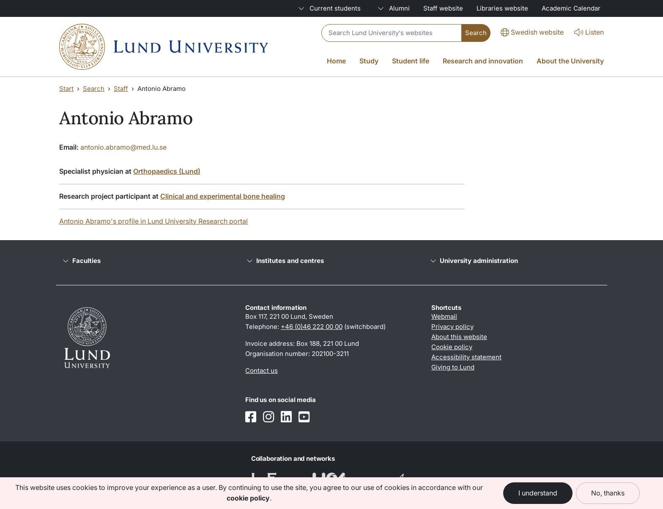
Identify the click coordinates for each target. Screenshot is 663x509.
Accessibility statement (466, 357)
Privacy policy (452, 327)
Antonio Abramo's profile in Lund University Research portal (153, 221)
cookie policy (248, 498)
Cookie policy (451, 347)
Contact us (261, 371)
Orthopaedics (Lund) (166, 171)
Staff (121, 89)
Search (93, 89)
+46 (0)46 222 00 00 (311, 327)
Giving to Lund (452, 367)
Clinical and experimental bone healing (222, 196)
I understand (537, 493)
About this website (459, 337)
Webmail (444, 316)
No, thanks (608, 493)
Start (66, 89)
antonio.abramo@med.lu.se (123, 147)
